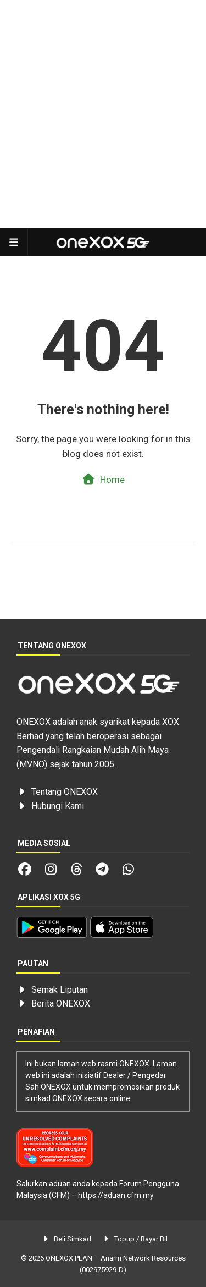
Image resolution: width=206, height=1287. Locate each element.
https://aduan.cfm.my (116, 1195)
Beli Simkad (66, 1239)
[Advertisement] (103, 114)
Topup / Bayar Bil (135, 1239)
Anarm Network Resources (143, 1258)
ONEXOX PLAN (69, 1258)
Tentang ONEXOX (64, 792)
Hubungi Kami (57, 806)
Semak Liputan (59, 990)
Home (103, 479)
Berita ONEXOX (60, 1003)
